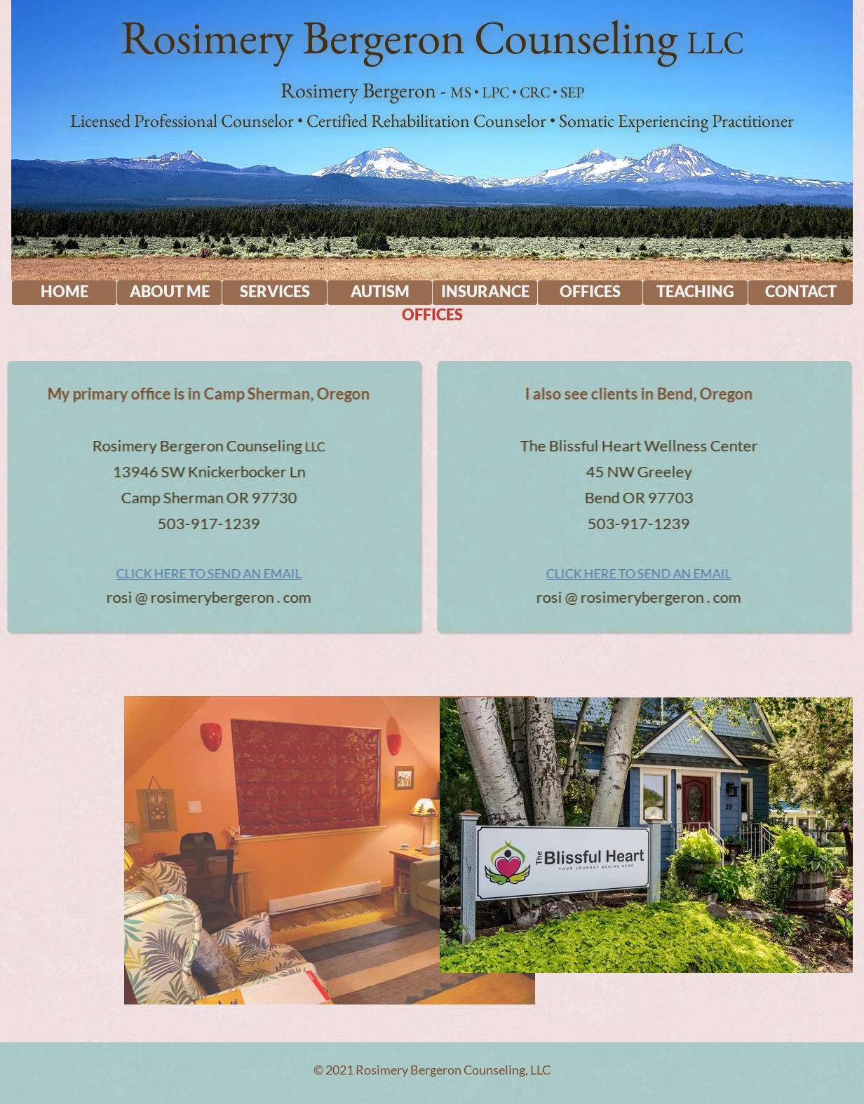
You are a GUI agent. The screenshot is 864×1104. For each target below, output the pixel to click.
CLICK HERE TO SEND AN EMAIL (173, 573)
